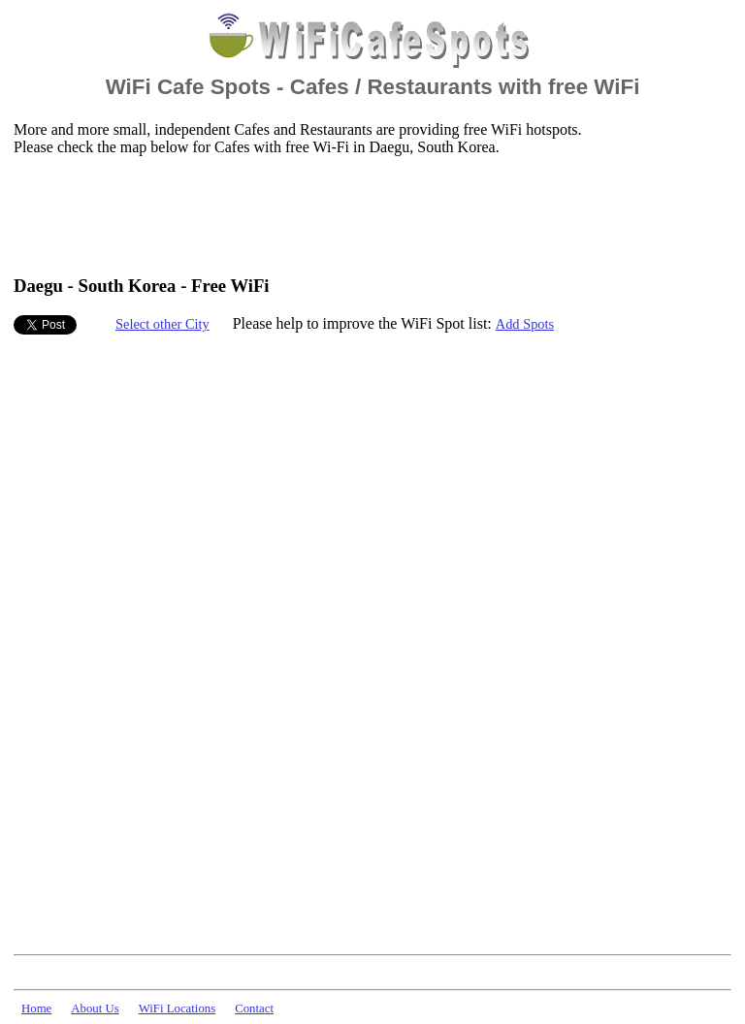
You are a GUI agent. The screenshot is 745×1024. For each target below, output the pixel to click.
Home (36, 1008)
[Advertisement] (367, 214)
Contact (254, 1008)
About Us (94, 1008)
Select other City (162, 324)
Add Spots (525, 324)
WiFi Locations (177, 1008)
